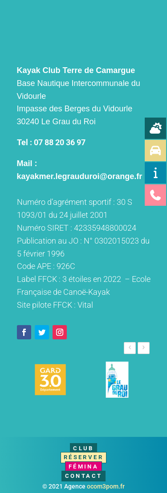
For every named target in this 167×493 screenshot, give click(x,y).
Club (83, 448)
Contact (83, 476)
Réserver (83, 457)
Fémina (83, 466)
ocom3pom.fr (106, 486)
